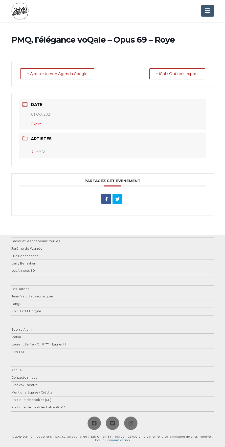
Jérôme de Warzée (27, 248)
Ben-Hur (17, 352)
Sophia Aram (21, 330)
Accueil (17, 370)
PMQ (38, 151)
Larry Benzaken (23, 263)
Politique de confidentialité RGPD (38, 407)
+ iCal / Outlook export (177, 74)
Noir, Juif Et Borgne (26, 311)
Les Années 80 (23, 271)
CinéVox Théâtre (24, 385)
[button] (207, 11)
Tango (16, 304)
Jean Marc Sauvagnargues (32, 296)
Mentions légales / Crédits (31, 392)
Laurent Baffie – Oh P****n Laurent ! (38, 344)
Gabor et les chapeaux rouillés (35, 241)
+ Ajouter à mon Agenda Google (57, 74)
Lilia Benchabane (25, 256)
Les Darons (20, 289)
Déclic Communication (112, 440)
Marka (16, 337)
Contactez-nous (24, 378)
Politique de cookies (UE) (31, 400)
